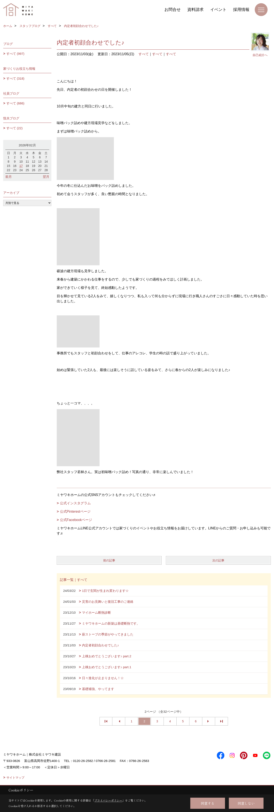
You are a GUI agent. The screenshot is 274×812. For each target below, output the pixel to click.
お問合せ (172, 9)
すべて (143, 54)
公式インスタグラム (75, 503)
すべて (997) (15, 53)
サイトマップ (15, 777)
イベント (218, 9)
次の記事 (218, 560)
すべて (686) (15, 103)
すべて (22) (14, 128)
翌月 (46, 176)
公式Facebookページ (76, 520)
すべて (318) (15, 78)
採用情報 (241, 9)
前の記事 (109, 560)
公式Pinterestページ (75, 511)
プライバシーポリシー (108, 800)
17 (21, 166)
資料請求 (195, 9)
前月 (8, 176)
